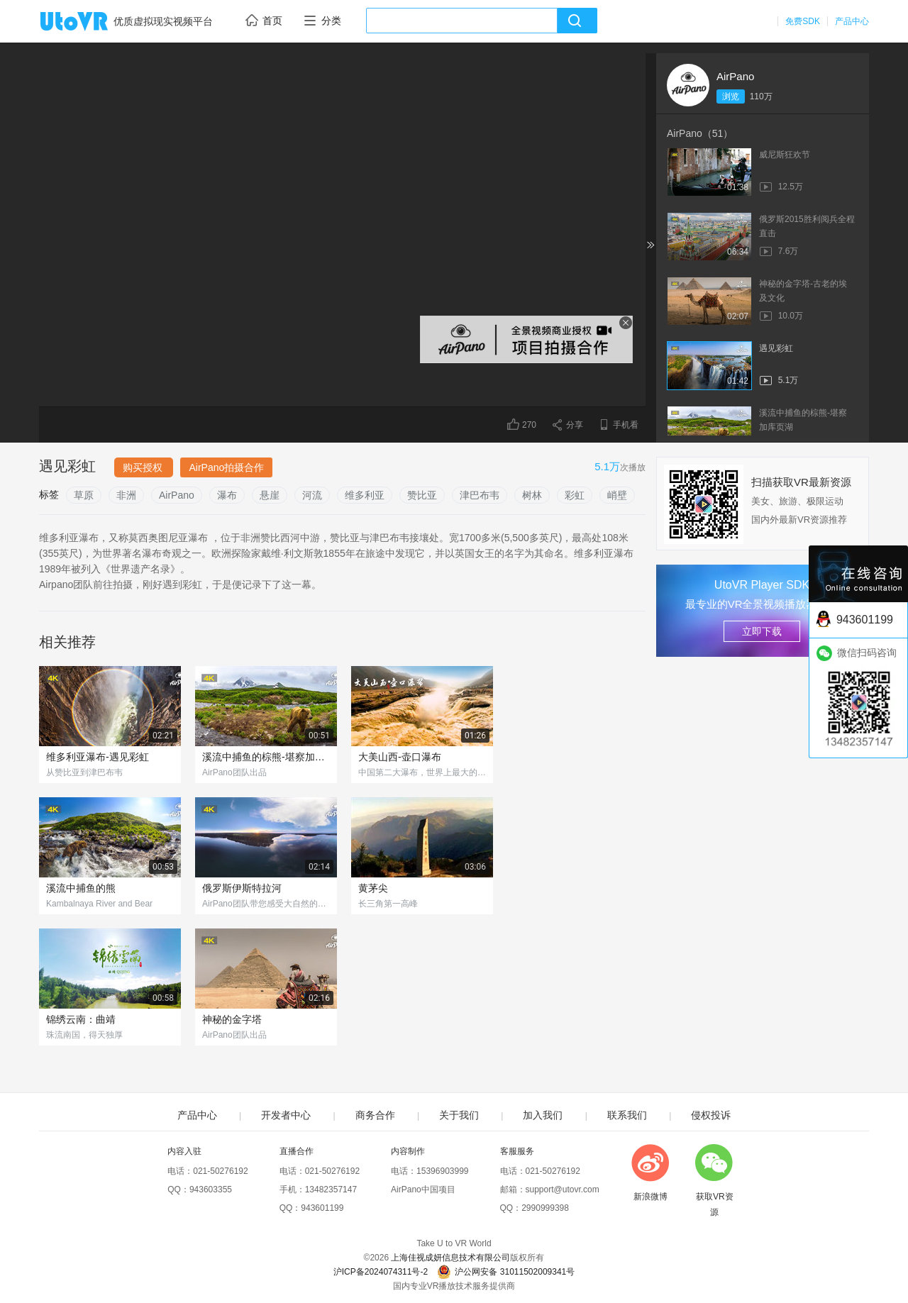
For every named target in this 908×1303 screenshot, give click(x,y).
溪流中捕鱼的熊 (81, 888)
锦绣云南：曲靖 (81, 1019)
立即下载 (762, 631)
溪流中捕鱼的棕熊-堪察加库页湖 (266, 757)
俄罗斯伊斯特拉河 (242, 888)
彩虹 (575, 495)
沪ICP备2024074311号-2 (380, 1272)
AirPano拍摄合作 (226, 467)
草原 (84, 495)
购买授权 (144, 467)
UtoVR (89, 22)
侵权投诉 (711, 1115)
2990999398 (545, 1208)
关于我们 (459, 1115)
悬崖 (269, 495)
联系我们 (627, 1115)
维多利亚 (364, 495)
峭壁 (617, 495)
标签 (49, 494)
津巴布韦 (479, 495)
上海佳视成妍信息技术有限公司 (450, 1258)
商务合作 (375, 1115)
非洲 (126, 495)
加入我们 (543, 1115)
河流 (312, 495)
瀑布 (227, 495)
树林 (532, 495)
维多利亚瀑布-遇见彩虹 (97, 757)
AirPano (735, 76)
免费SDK (802, 21)
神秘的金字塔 (232, 1019)
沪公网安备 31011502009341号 (506, 1272)
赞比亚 (422, 495)
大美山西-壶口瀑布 (399, 757)
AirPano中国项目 (423, 1189)
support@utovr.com (562, 1189)
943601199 (322, 1208)
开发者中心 (286, 1115)
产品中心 (852, 21)
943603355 (210, 1189)
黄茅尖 (373, 888)
